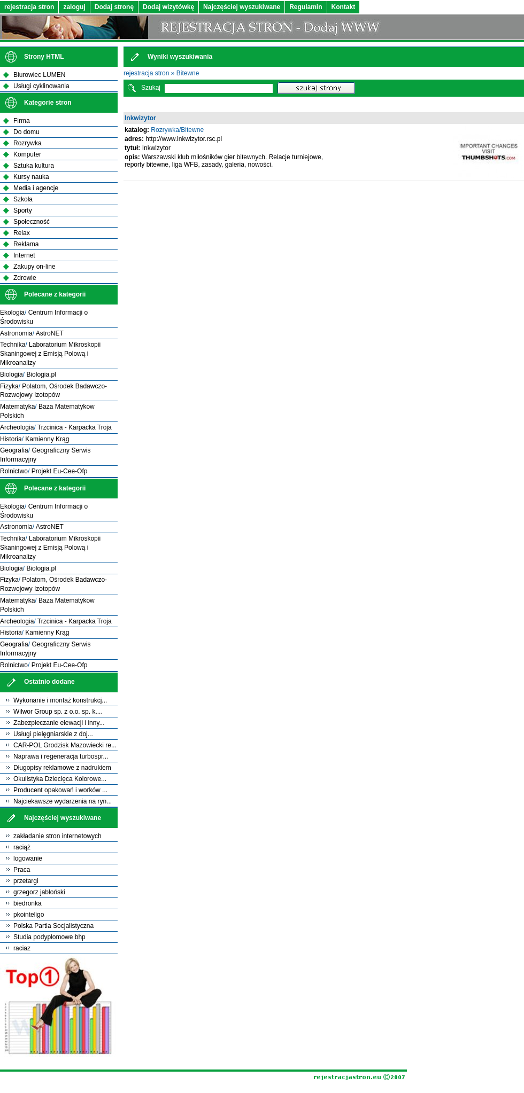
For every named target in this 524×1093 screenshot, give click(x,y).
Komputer (27, 154)
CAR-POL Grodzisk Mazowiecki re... (65, 745)
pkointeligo (28, 914)
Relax (21, 233)
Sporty (22, 210)
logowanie (27, 858)
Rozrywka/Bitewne (177, 130)
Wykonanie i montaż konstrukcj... (60, 700)
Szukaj (150, 87)
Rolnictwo (14, 471)
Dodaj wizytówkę (168, 7)
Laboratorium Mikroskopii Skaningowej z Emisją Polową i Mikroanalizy (50, 353)
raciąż (21, 847)
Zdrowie (24, 278)
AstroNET (50, 333)
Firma (21, 120)
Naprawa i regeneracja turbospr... (60, 756)
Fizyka (9, 386)
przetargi (25, 881)
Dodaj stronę (114, 7)
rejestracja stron (29, 7)
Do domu (26, 132)
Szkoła (23, 199)
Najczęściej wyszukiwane (241, 7)
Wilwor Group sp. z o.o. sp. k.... (58, 711)
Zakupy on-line (34, 266)
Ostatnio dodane (49, 681)
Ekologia (12, 312)
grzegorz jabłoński (39, 892)
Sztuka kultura (33, 165)
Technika (12, 344)
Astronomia (16, 333)
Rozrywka (27, 143)
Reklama (25, 244)
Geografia (14, 450)
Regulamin (305, 7)
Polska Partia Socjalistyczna (53, 926)
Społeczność (31, 221)
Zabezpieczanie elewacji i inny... (59, 723)
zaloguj (74, 7)
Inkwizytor (140, 118)
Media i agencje (35, 188)
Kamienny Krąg (47, 439)
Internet (24, 255)
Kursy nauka (31, 177)
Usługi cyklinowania (41, 86)
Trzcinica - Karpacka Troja (74, 427)
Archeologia (17, 427)
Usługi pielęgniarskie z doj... (53, 734)
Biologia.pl (41, 374)
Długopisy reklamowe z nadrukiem (62, 767)
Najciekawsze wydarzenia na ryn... (62, 801)
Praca (21, 869)
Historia (11, 439)
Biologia (11, 374)
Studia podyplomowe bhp (49, 937)
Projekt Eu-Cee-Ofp (60, 471)
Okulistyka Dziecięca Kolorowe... (59, 779)
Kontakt (344, 7)
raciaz (21, 948)
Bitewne (187, 73)
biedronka (27, 903)
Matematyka (17, 406)
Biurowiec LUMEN (39, 75)
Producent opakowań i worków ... (60, 790)
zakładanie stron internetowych (57, 836)
